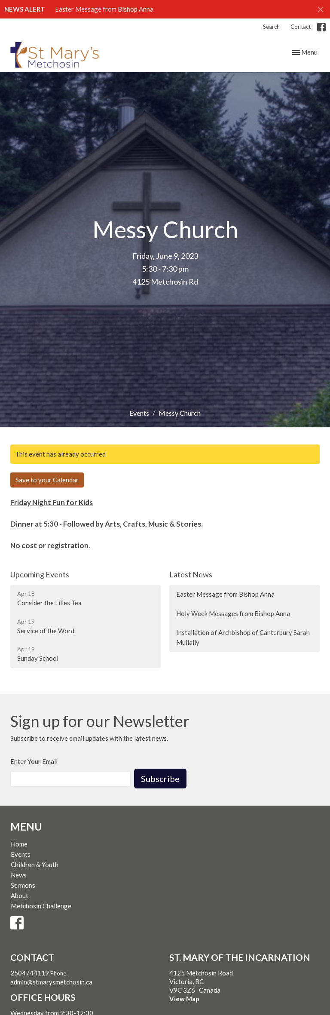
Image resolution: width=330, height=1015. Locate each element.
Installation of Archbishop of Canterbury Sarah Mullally (243, 637)
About (19, 895)
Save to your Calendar (47, 480)
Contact (300, 26)
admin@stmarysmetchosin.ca (51, 982)
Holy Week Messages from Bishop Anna (233, 613)
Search (271, 26)
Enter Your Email (34, 761)
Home (19, 844)
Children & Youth (34, 864)
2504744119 (29, 973)
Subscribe (160, 778)
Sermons (23, 885)
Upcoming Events (39, 574)
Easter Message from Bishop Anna (104, 9)
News (19, 875)
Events (139, 413)
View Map (184, 999)
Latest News (190, 574)
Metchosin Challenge (41, 906)
